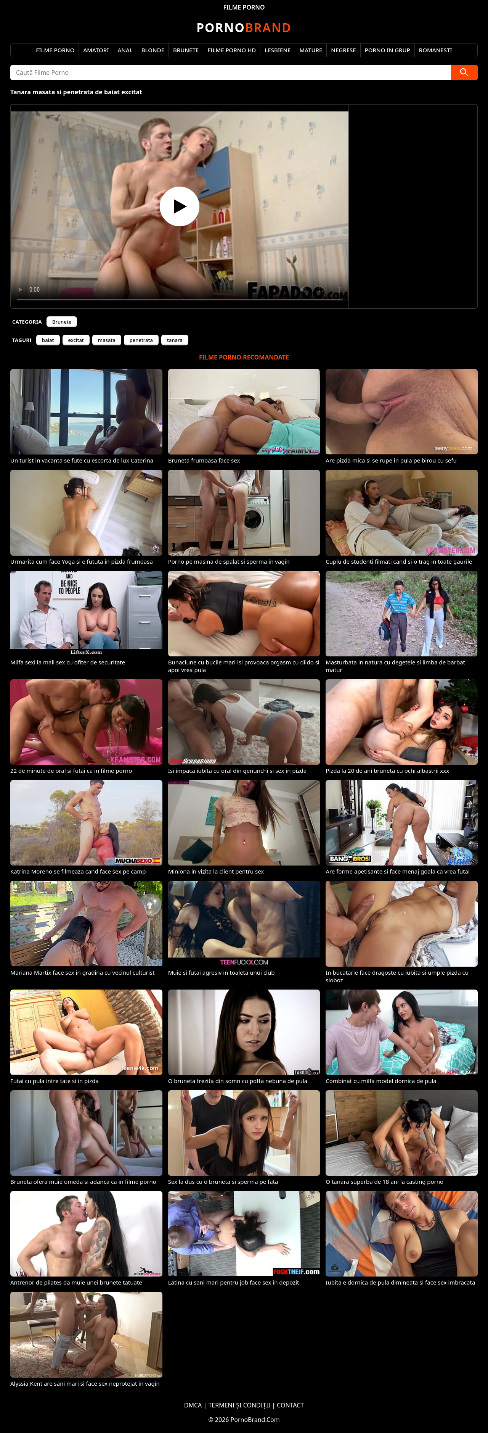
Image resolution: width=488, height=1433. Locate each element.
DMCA (193, 1405)
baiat (48, 340)
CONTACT (290, 1405)
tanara (175, 340)
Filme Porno (55, 50)
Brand (243, 27)
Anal (124, 50)
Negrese (343, 50)
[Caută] (464, 72)
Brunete (186, 50)
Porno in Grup (387, 50)
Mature (310, 50)
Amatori (96, 50)
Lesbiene (278, 50)
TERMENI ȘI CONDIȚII (239, 1405)
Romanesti (435, 50)
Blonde (152, 50)
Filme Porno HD (231, 50)
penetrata (141, 340)
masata (107, 340)
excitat (76, 340)
